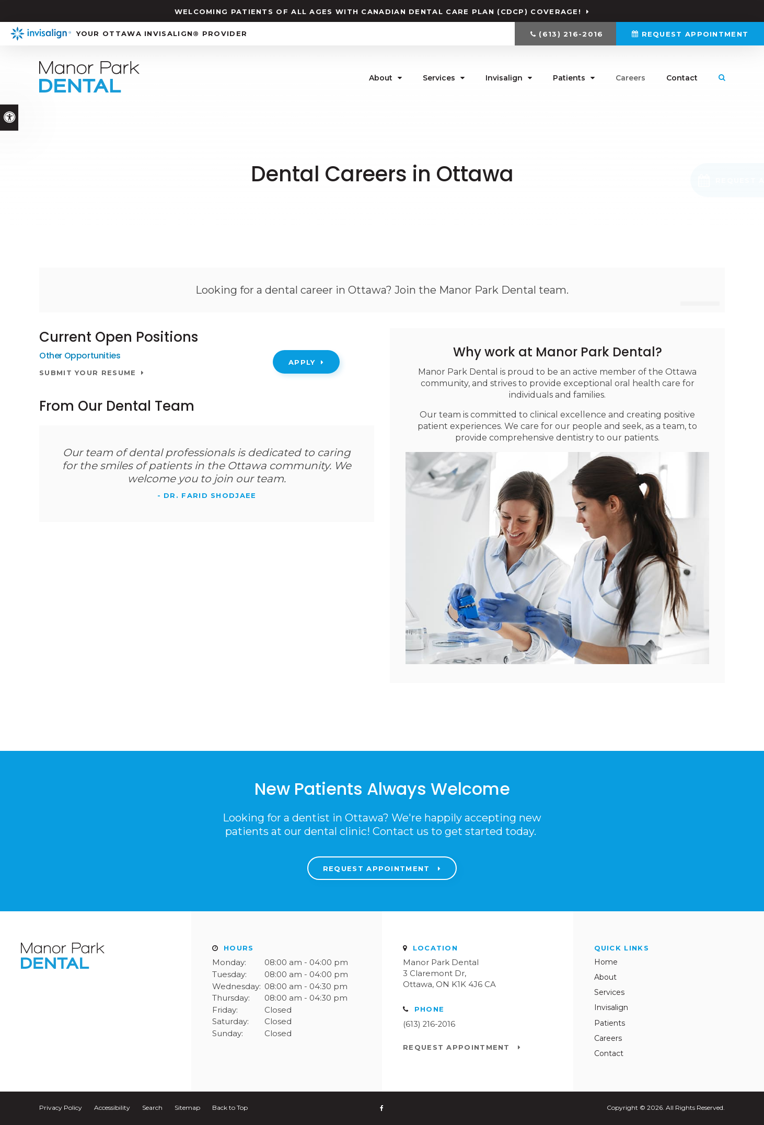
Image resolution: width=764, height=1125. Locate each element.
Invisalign (504, 78)
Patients (569, 78)
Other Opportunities (79, 356)
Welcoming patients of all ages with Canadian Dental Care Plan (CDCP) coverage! (378, 11)
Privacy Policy (60, 1107)
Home (606, 962)
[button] (690, 180)
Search (152, 1107)
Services (439, 78)
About (380, 78)
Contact (682, 78)
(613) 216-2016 (571, 34)
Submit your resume (87, 372)
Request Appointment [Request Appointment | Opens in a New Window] (695, 34)
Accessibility (112, 1107)
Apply (302, 362)
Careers (630, 78)
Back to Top (230, 1107)
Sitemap (187, 1107)
